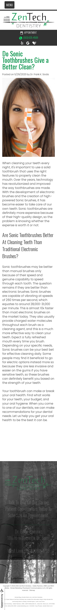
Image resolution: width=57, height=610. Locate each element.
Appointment (28, 32)
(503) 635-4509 (28, 37)
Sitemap (32, 590)
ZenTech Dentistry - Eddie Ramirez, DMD (33, 586)
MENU (9, 5)
